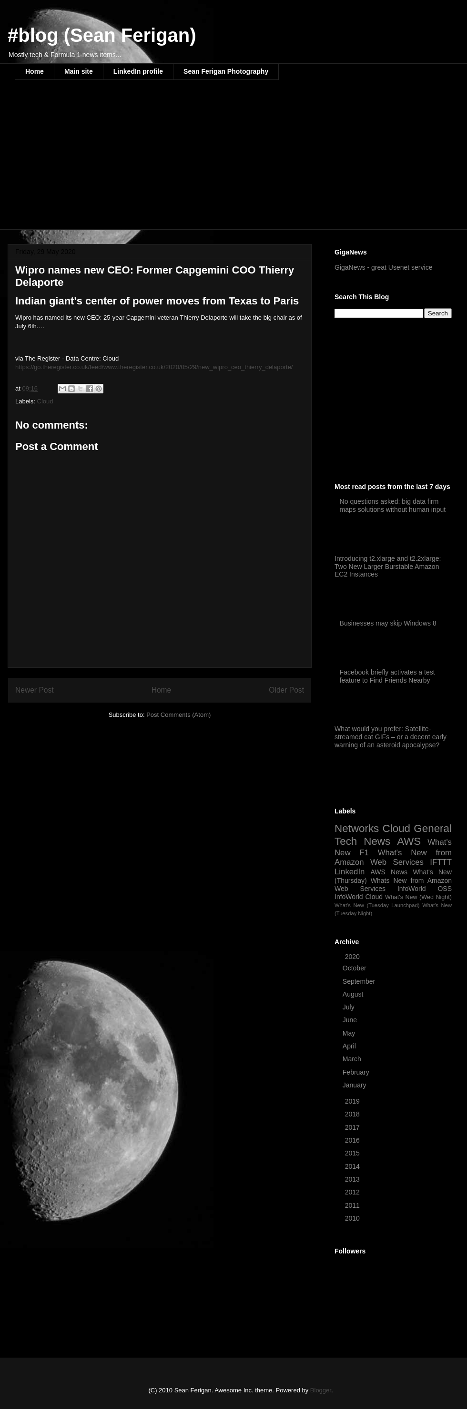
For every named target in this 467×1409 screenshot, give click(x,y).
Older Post (286, 690)
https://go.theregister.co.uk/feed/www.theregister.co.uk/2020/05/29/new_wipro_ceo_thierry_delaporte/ (154, 367)
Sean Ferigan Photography (225, 71)
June (351, 1020)
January (355, 1085)
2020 (353, 956)
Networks (357, 828)
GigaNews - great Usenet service (383, 267)
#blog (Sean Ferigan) (102, 35)
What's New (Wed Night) (418, 897)
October (355, 968)
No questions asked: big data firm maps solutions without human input (393, 505)
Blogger (320, 1390)
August (354, 994)
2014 (353, 1166)
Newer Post (34, 690)
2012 (353, 1192)
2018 (353, 1114)
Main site (78, 71)
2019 (353, 1101)
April (350, 1046)
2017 (353, 1127)
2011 (353, 1205)
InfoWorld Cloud (359, 896)
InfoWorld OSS (424, 888)
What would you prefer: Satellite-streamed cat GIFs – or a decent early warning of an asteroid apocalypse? (391, 737)
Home (34, 71)
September (360, 981)
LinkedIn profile (138, 71)
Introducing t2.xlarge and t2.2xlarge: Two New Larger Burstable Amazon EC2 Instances (388, 566)
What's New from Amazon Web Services (393, 857)
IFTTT (441, 862)
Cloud (45, 401)
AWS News (388, 872)
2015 (353, 1153)
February (357, 1072)
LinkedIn (350, 871)
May (350, 1033)
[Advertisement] (160, 160)
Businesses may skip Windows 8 (388, 623)
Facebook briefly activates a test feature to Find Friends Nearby (387, 676)
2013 (353, 1179)
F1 (364, 852)
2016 (353, 1140)
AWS (409, 841)
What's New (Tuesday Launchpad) (377, 905)
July (349, 1007)
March (353, 1059)
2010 (353, 1218)
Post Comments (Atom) (178, 714)
